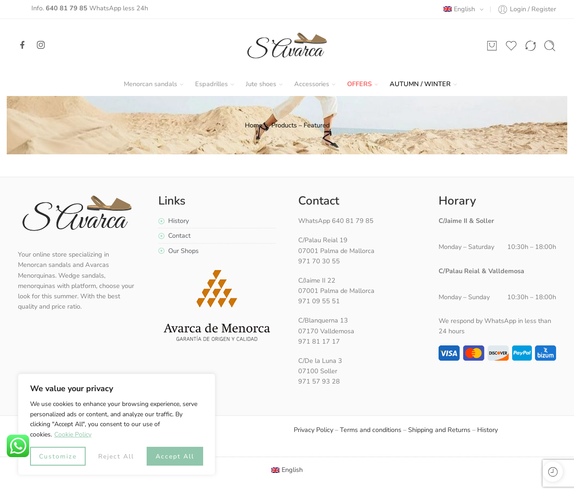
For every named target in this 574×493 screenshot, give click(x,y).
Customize (58, 456)
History (487, 429)
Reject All (116, 456)
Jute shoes (261, 84)
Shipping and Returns (439, 429)
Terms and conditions (370, 429)
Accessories (311, 84)
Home (253, 125)
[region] (116, 424)
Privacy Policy (313, 429)
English (459, 8)
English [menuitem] (292, 469)
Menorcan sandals (150, 84)
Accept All (175, 456)
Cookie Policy (72, 434)
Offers (359, 84)
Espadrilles (211, 84)
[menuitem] (287, 470)
